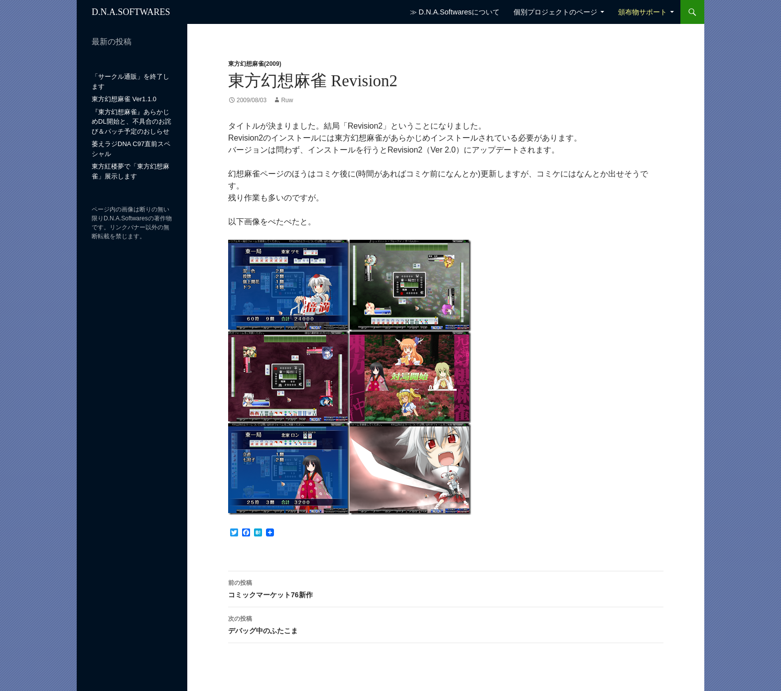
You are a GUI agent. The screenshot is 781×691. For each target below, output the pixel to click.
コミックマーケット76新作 (445, 588)
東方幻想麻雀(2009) (254, 63)
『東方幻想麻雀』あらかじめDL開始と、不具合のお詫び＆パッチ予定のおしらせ (131, 121)
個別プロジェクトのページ (555, 12)
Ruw (287, 100)
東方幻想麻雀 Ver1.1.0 (124, 99)
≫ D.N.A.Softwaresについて (455, 12)
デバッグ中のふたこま (445, 624)
